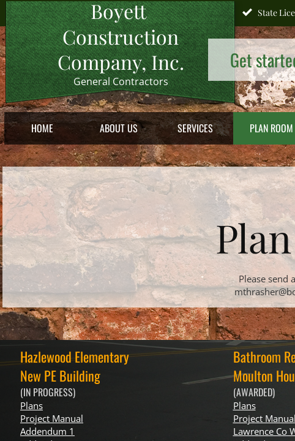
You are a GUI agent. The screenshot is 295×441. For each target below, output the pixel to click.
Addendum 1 (47, 431)
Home (42, 128)
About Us (119, 128)
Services (195, 128)
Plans (31, 405)
